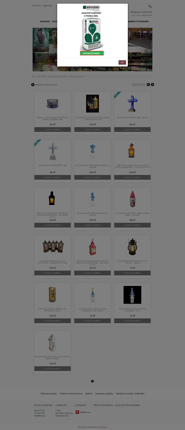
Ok (122, 62)
